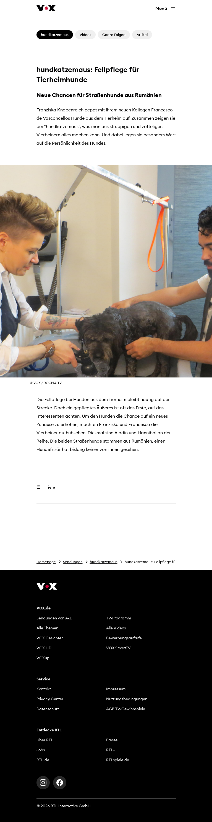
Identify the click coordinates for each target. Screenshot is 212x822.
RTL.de (42, 759)
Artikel (142, 34)
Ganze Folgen (113, 34)
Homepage (46, 562)
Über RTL (44, 739)
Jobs (40, 749)
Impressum (115, 688)
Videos (85, 34)
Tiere (50, 487)
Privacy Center (49, 698)
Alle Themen (47, 628)
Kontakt (43, 688)
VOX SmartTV (118, 647)
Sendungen (73, 562)
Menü (165, 8)
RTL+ (110, 749)
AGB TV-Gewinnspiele (125, 708)
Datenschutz (47, 708)
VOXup (42, 657)
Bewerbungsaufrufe (124, 637)
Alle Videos (116, 628)
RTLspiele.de (117, 759)
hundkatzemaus (103, 562)
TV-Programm (118, 618)
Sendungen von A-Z (54, 618)
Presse (111, 739)
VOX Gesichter (49, 637)
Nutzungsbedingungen (126, 698)
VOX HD (43, 647)
